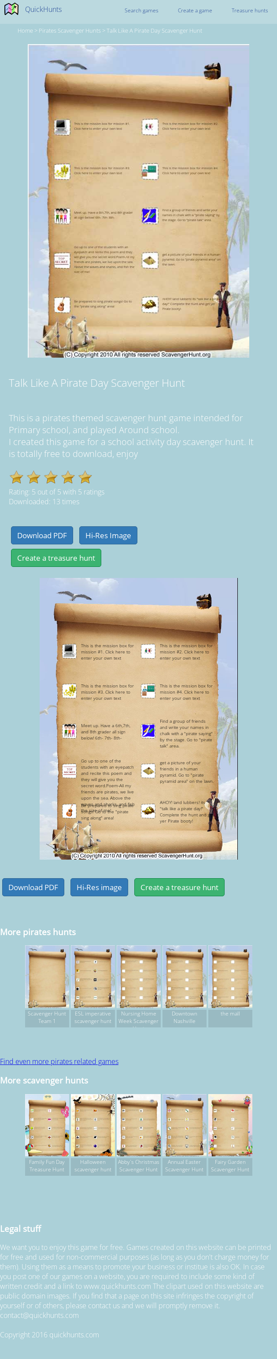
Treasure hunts (250, 10)
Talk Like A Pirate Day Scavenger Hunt (154, 30)
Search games (142, 10)
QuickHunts (43, 9)
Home (25, 30)
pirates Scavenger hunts (70, 30)
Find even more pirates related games (59, 1061)
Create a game (195, 10)
